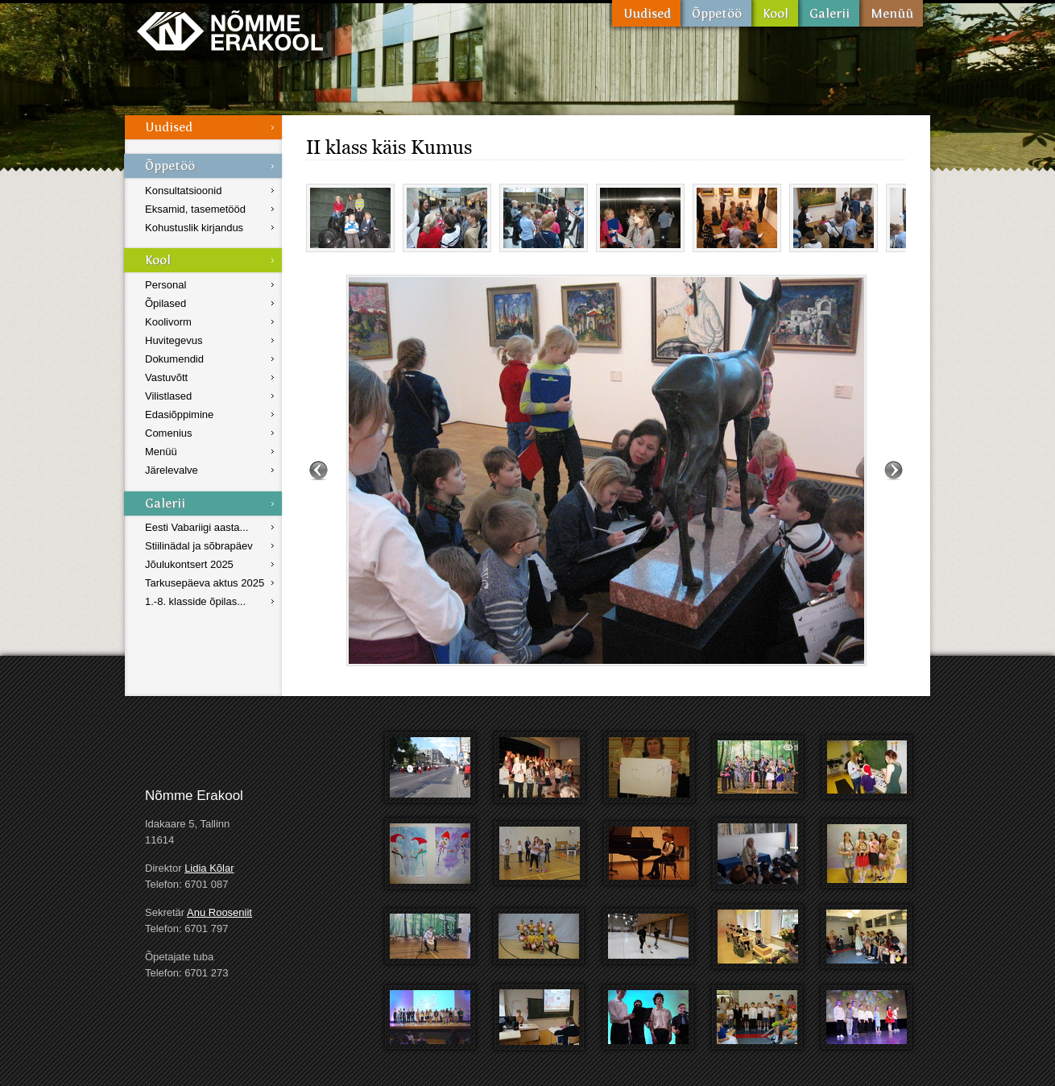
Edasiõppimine (179, 414)
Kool (774, 13)
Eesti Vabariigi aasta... (196, 527)
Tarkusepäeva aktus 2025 (204, 583)
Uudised (646, 13)
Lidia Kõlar (209, 868)
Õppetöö (716, 13)
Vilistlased (168, 396)
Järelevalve (171, 470)
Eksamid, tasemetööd (195, 209)
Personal (165, 285)
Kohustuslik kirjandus (194, 228)
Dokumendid (174, 359)
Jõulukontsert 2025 (189, 564)
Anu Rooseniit (219, 912)
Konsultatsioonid (183, 190)
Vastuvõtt (166, 377)
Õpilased (165, 303)
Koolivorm (168, 322)
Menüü (891, 13)
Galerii (828, 13)
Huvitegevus (174, 340)
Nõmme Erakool (230, 30)
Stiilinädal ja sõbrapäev (199, 546)
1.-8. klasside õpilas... (195, 601)
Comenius (168, 433)
